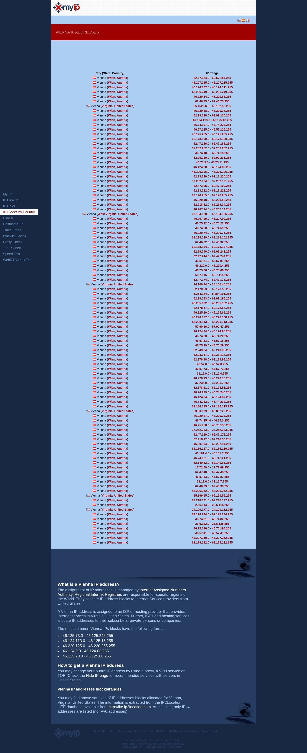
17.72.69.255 (220, 467)
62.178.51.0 (201, 387)
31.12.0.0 (203, 373)
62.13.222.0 (201, 190)
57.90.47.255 (220, 326)
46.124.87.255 (221, 397)
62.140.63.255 (221, 462)
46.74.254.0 (203, 420)
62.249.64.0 (201, 350)
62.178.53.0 (201, 289)
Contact (175, 740)
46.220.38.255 (221, 110)
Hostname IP (13, 224)
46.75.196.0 (201, 528)
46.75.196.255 (221, 528)
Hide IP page (97, 675)
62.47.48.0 (202, 472)
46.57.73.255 (220, 369)
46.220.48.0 (201, 200)
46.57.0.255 (220, 364)
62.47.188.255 (221, 143)
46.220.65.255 (221, 96)
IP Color (9, 206)
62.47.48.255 (220, 472)
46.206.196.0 (200, 171)
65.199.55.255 (221, 495)
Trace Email (12, 230)
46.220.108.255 (222, 317)
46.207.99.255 (221, 218)
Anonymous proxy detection (142, 743)
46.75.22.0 (202, 223)
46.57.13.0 (202, 340)
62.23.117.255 (221, 354)
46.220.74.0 (201, 232)
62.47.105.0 (201, 186)
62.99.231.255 (221, 157)
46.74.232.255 (221, 401)
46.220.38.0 (201, 110)
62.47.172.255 (221, 434)
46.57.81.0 (202, 261)
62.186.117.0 (200, 448)
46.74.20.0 (202, 336)
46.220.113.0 (200, 322)
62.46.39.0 (202, 486)
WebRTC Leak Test (17, 260)
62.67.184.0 (201, 78)
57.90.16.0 (202, 326)
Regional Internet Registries (98, 594)
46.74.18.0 (202, 153)
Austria (122, 78)
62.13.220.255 (221, 176)
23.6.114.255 (220, 505)
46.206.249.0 (200, 92)
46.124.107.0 (200, 87)
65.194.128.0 (200, 214)
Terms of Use (158, 740)
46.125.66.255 (221, 312)
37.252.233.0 (200, 430)
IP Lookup (10, 200)
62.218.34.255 (221, 204)
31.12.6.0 (203, 481)
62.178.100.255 (222, 139)
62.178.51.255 (221, 387)
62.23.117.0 (201, 354)
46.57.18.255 (220, 340)
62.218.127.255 (222, 500)
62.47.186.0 (201, 143)
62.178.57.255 (221, 308)
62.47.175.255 (221, 279)
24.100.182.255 (222, 509)
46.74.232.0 (201, 401)
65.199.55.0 (201, 495)
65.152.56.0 (201, 106)
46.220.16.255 (221, 378)
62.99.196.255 (221, 298)
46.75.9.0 (202, 162)
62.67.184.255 (221, 78)
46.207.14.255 (221, 209)
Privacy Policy (137, 740)
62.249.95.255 (221, 350)
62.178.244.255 (222, 514)
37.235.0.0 (202, 383)
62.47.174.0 (201, 279)
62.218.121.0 (200, 500)
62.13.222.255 (221, 190)
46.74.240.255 (221, 392)
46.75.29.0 (202, 345)
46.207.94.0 (201, 444)
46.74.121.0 (201, 458)
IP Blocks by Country (19, 212)
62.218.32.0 (201, 204)
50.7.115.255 (220, 275)
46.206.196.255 (222, 171)
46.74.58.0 (202, 228)
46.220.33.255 (221, 415)
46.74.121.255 (221, 458)
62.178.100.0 (200, 139)
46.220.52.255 (221, 200)
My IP (7, 194)
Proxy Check (12, 242)
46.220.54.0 (201, 96)
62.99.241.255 (221, 251)
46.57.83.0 (202, 476)
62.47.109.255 (221, 186)
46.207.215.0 (200, 82)
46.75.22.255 (220, 223)
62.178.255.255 (222, 195)
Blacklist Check (14, 236)
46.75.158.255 (221, 425)
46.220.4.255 (220, 265)
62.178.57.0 (201, 308)
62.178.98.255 (221, 359)
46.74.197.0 (201, 124)
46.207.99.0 (201, 218)
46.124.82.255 (221, 167)
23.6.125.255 (220, 523)
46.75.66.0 (202, 270)
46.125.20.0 (201, 312)
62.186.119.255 (222, 448)
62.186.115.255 (222, 406)
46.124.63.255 (96, 651)
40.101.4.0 (202, 453)
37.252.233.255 (222, 430)
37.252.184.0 (200, 181)
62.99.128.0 (201, 115)
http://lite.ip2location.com (130, 707)
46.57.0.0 (203, 364)
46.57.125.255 (221, 129)
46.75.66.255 (220, 270)
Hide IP (8, 218)
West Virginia (107, 214)
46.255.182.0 (200, 303)
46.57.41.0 (202, 533)
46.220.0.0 (202, 265)
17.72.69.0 (202, 467)
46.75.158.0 (201, 425)
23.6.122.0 (202, 523)
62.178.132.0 (200, 542)
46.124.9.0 (72, 651)
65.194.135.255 (222, 214)
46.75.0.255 (221, 420)
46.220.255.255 (101, 646)
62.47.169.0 (201, 434)
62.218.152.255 (222, 237)
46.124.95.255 (221, 331)
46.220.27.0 (201, 415)
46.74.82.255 (220, 519)
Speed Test (11, 254)
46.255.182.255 (222, 303)
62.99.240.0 (201, 251)
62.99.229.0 (201, 157)
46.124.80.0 (201, 167)
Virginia (107, 106)
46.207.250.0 (200, 537)
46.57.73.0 (202, 369)
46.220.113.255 (222, 322)
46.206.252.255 (222, 491)
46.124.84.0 (201, 397)
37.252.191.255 (222, 181)
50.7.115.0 (202, 275)
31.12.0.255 (220, 373)
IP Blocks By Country (184, 731)
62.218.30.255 (221, 439)
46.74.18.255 (220, 153)
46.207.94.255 (221, 444)
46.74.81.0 (202, 519)
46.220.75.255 (221, 232)
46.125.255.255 (222, 134)
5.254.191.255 (221, 293)
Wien (111, 78)
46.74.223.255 (221, 124)
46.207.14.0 (201, 209)
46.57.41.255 (220, 533)
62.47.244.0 (201, 256)
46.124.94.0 (201, 331)
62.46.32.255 (220, 242)
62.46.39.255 (220, 486)
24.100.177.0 (200, 509)
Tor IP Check (12, 248)
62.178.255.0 (200, 195)
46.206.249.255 (222, 92)
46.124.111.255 (222, 87)
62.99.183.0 (201, 298)
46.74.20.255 (220, 336)
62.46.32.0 (202, 242)
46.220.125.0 (74, 646)
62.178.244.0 (200, 514)
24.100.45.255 (221, 284)
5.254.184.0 (201, 293)
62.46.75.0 (202, 101)
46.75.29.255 (220, 345)
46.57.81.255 (220, 261)
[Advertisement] (204, 7)
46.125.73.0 (73, 636)
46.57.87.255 (220, 476)
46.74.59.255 (220, 228)
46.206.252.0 (200, 491)
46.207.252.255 (222, 537)
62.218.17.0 (201, 439)
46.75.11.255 (220, 162)
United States (123, 106)
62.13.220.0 (201, 176)
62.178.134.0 (200, 247)
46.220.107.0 (200, 317)
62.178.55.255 (221, 289)
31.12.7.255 (220, 481)
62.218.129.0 (200, 237)
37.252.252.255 (222, 148)
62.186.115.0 (200, 406)
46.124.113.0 (201, 120)
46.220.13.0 (201, 378)
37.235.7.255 (220, 383)
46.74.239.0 (201, 392)
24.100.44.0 (201, 284)
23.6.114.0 (202, 505)
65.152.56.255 (221, 106)
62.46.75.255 (220, 101)
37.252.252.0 (200, 148)
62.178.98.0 (201, 359)
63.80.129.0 (201, 411)
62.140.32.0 (201, 462)
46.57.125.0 (201, 129)
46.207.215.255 (222, 82)
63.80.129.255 (221, 411)
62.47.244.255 (221, 256)
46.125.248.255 (99, 636)
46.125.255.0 (200, 134)
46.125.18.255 (222, 120)
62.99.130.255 (221, 115)
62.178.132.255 (222, 542)
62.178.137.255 (222, 247)
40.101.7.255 (220, 453)
